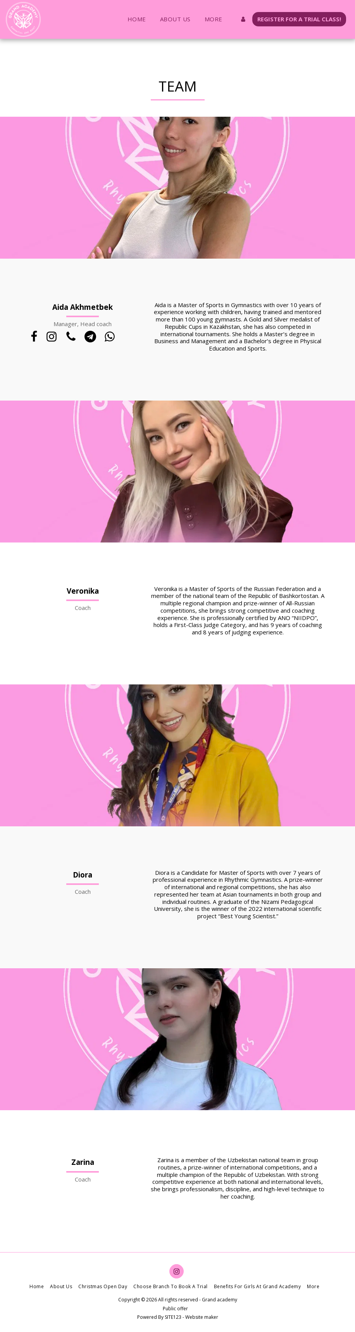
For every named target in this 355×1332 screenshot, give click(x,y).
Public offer (175, 1308)
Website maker (201, 1317)
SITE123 (173, 1317)
